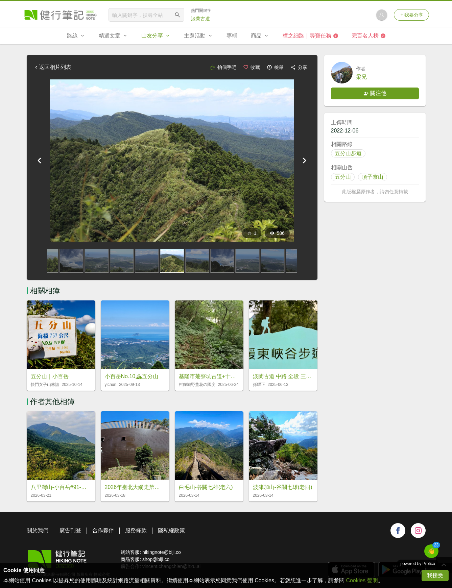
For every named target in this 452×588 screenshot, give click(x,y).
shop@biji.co (155, 559)
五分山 (343, 177)
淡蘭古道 (200, 18)
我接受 (435, 575)
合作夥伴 (103, 530)
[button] (431, 551)
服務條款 (136, 530)
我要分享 (411, 15)
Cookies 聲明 (362, 580)
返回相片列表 (52, 67)
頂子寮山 (372, 177)
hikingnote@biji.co (161, 552)
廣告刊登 (70, 530)
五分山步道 (348, 153)
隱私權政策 (171, 530)
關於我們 (37, 530)
